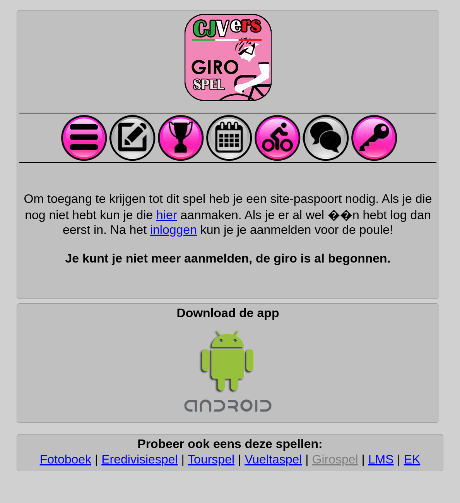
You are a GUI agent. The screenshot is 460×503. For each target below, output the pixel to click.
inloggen (173, 230)
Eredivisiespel (139, 459)
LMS (381, 459)
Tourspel (211, 459)
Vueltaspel (273, 459)
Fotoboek (65, 459)
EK (412, 459)
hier (166, 215)
